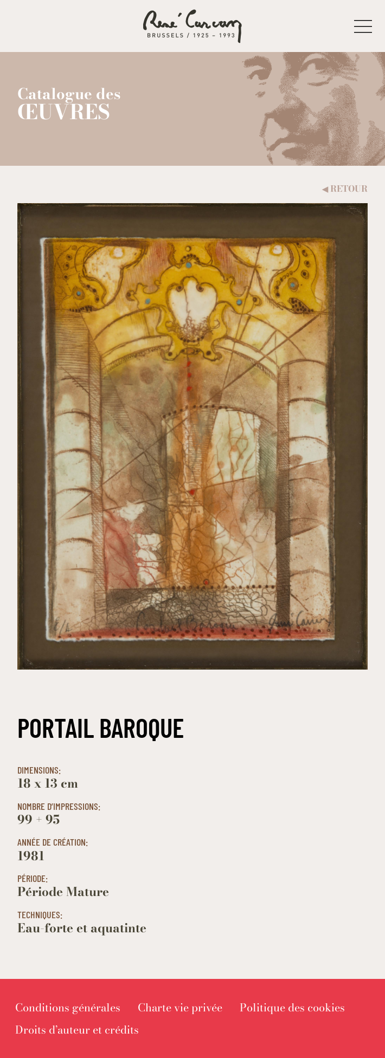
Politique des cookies (292, 1007)
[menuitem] (68, 1007)
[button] (363, 26)
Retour (345, 188)
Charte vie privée (180, 1007)
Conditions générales (67, 1007)
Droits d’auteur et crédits (77, 1029)
